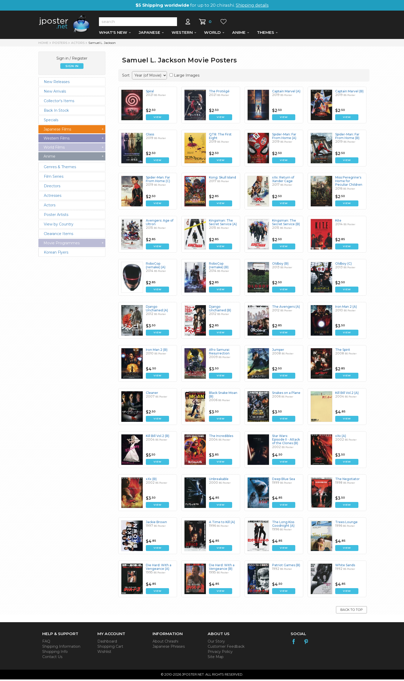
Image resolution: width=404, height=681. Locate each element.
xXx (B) (151, 480)
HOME (43, 44)
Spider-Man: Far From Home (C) (158, 180)
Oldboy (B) (280, 265)
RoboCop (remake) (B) (219, 267)
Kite (338, 222)
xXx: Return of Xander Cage (283, 180)
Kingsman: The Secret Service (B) (286, 224)
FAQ (46, 643)
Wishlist (104, 653)
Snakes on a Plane (286, 394)
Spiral (150, 93)
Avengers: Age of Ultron (159, 224)
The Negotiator (347, 480)
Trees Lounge (346, 523)
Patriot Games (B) (286, 567)
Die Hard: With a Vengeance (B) (221, 568)
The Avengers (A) (286, 308)
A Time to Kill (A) (222, 523)
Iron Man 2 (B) (156, 351)
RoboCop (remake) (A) (155, 267)
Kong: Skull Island (222, 179)
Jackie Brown (156, 523)
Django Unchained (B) (220, 310)
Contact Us (52, 658)
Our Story (216, 643)
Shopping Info (55, 653)
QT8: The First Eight (220, 137)
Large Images (186, 77)
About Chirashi (165, 643)
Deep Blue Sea (283, 480)
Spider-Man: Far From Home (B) (347, 137)
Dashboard (107, 643)
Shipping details (252, 5)
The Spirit (342, 351)
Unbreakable (219, 480)
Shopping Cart (110, 648)
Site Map (216, 658)
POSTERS (59, 44)
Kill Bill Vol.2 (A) (347, 394)
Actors (78, 44)
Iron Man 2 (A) (346, 308)
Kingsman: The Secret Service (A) (223, 224)
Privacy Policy (220, 653)
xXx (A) (340, 437)
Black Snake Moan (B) (223, 396)
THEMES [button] (267, 33)
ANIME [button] (240, 33)
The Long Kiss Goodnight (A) (283, 525)
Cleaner (152, 394)
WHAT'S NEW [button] (115, 33)
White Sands (345, 567)
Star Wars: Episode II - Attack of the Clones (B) (286, 441)
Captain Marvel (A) (286, 93)
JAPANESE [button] (151, 33)
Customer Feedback (226, 648)
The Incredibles (221, 437)
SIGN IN (72, 67)
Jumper (278, 351)
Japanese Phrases (169, 648)
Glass (150, 136)
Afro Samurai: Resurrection (219, 353)
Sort (126, 77)
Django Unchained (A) (157, 310)
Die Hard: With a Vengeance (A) (158, 568)
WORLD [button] (214, 33)
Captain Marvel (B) (349, 93)
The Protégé (219, 93)
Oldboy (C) (343, 265)
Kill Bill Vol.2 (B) (157, 437)
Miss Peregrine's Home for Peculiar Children (348, 182)
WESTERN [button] (184, 33)
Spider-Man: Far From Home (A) (284, 137)
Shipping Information (61, 648)
